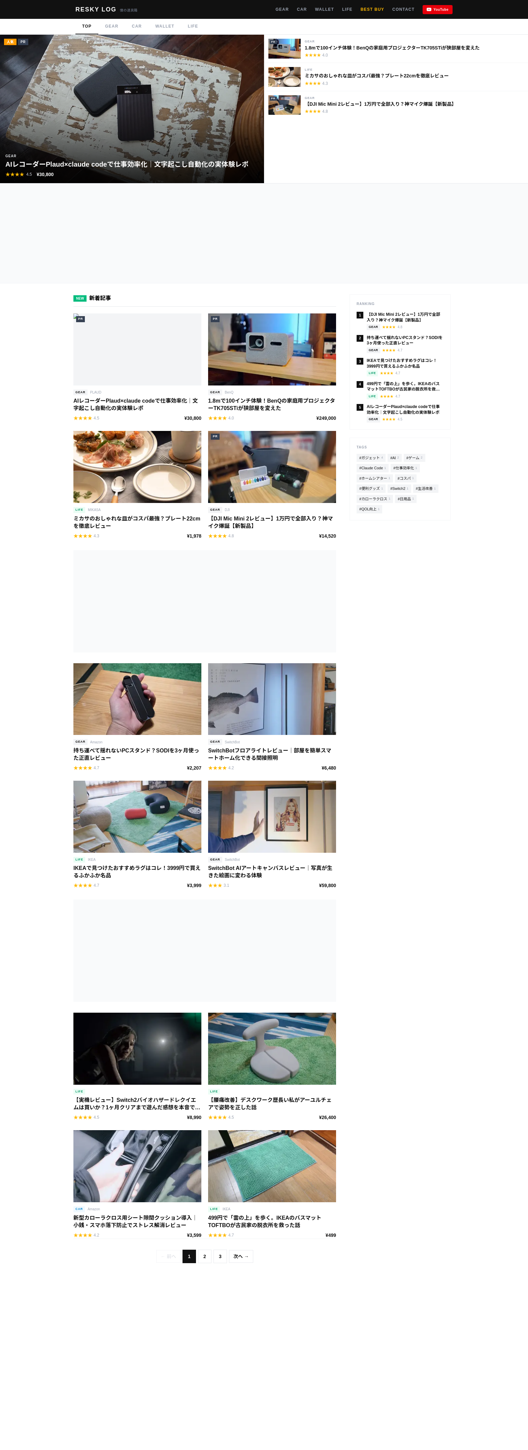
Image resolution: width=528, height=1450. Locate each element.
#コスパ (406, 478)
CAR (302, 9)
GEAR (282, 9)
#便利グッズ (371, 488)
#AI (394, 458)
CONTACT (403, 9)
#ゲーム (414, 458)
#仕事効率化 (405, 468)
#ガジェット (371, 458)
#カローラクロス (374, 499)
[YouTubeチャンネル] (438, 9)
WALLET (324, 9)
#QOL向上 (369, 509)
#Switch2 (399, 488)
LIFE (347, 9)
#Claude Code (372, 468)
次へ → (241, 1256)
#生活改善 (426, 488)
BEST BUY (372, 9)
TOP (87, 26)
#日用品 (406, 499)
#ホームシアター (374, 478)
